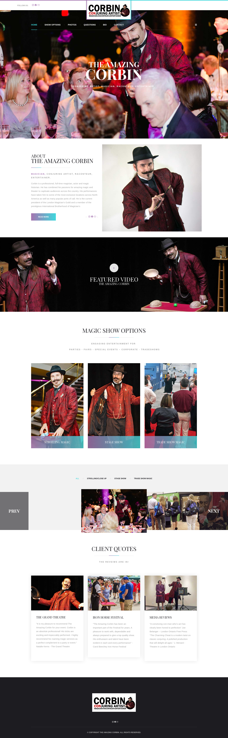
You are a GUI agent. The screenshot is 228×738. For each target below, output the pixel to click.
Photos (72, 25)
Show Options (52, 25)
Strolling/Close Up (96, 479)
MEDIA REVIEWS (161, 617)
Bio (105, 25)
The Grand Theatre (51, 617)
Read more (43, 217)
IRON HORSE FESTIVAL (108, 617)
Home (34, 25)
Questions (90, 25)
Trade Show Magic (171, 442)
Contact (119, 25)
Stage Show (114, 442)
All (77, 479)
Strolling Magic (57, 442)
